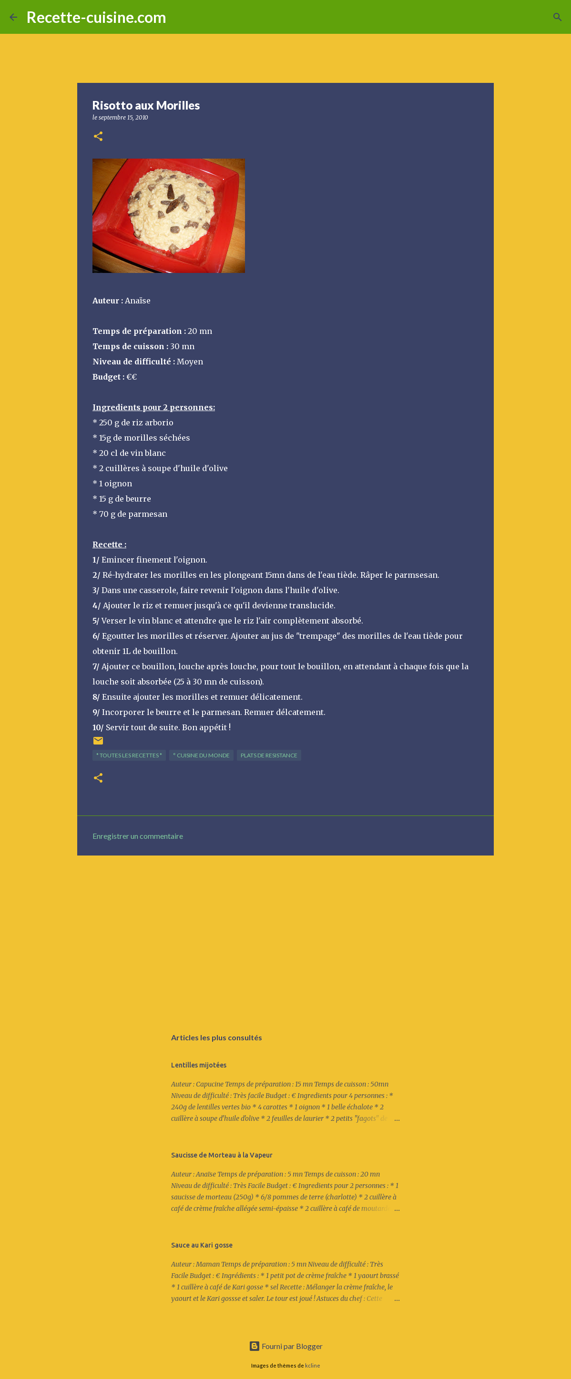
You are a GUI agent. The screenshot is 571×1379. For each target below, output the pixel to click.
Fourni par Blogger (286, 1345)
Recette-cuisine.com (96, 17)
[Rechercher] (179, 17)
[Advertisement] (285, 936)
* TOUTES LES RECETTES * (129, 755)
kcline (312, 1365)
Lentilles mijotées (198, 1065)
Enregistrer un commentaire (137, 835)
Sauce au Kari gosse (202, 1245)
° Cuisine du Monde (201, 755)
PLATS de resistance (269, 755)
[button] (98, 137)
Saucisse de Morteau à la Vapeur (222, 1155)
